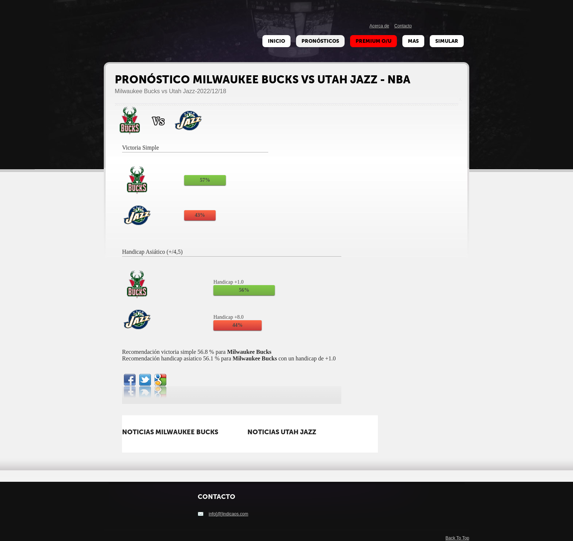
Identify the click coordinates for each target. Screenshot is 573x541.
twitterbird (145, 380)
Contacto (403, 26)
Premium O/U (373, 41)
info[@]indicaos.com (228, 514)
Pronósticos (320, 41)
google (160, 380)
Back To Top (457, 538)
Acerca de (379, 26)
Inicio (276, 41)
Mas (413, 41)
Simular (446, 41)
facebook (130, 380)
